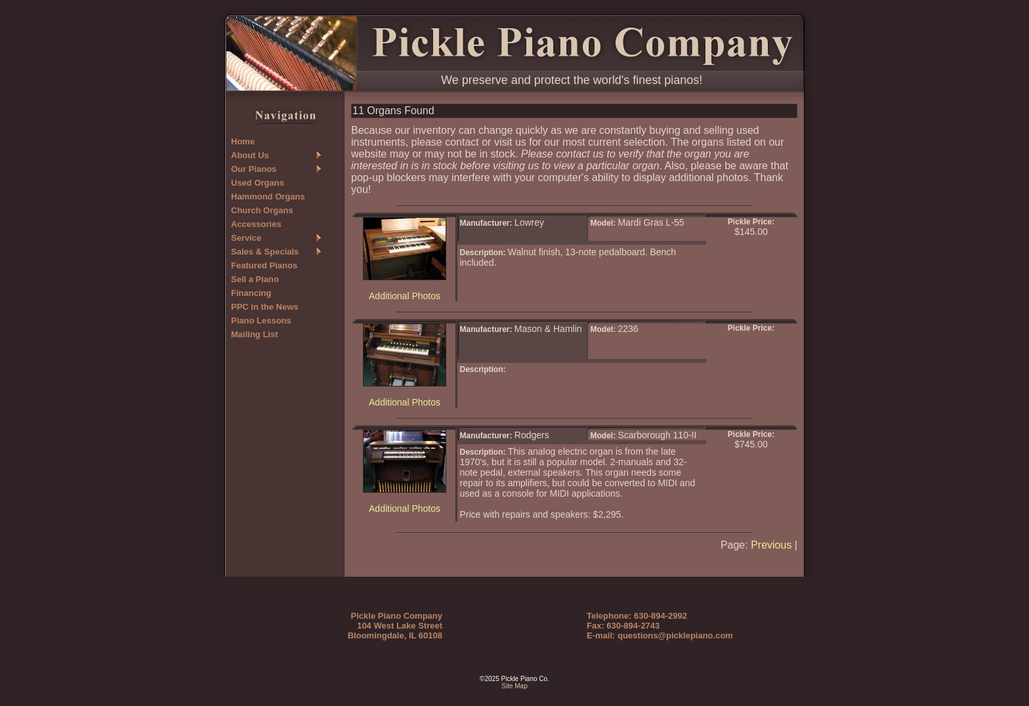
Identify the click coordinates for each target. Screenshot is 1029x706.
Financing (251, 293)
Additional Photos (404, 296)
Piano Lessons (261, 320)
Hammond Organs (268, 196)
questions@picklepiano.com (675, 635)
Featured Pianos (264, 265)
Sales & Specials (265, 252)
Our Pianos (253, 169)
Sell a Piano (255, 279)
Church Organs (262, 210)
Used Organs (257, 183)
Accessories (256, 224)
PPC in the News (265, 307)
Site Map (514, 686)
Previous (771, 544)
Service (246, 238)
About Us (250, 155)
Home (243, 141)
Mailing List (254, 334)
